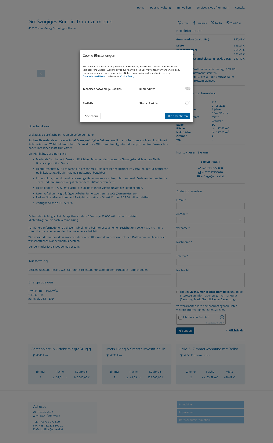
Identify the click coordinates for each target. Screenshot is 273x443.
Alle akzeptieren (177, 116)
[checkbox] (187, 88)
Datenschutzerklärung (94, 76)
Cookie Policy (127, 76)
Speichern (91, 116)
